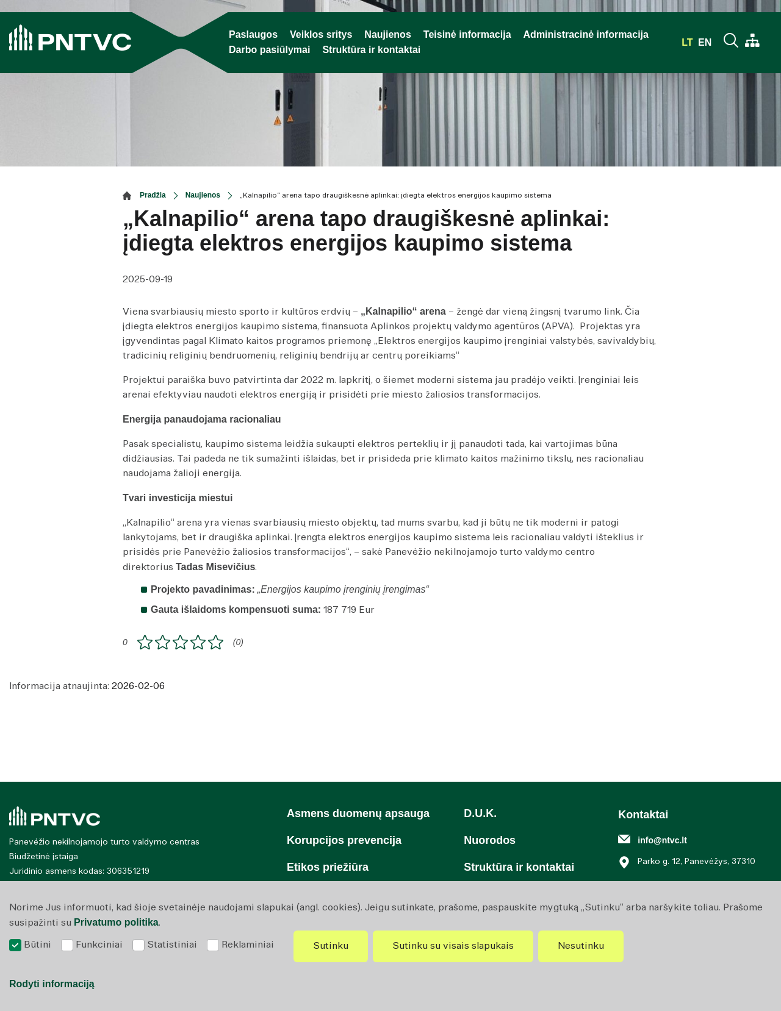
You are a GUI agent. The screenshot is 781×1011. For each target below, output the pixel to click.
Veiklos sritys (321, 34)
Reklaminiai (247, 944)
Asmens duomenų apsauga (358, 813)
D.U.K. (480, 813)
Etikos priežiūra (328, 867)
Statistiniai (172, 944)
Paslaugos (253, 34)
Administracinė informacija (586, 34)
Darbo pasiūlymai (269, 50)
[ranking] (216, 642)
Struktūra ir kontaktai (371, 50)
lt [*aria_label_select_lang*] (689, 42)
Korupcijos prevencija (344, 840)
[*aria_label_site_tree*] (752, 42)
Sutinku (330, 946)
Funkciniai (99, 944)
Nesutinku (581, 946)
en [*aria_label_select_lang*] (704, 42)
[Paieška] (733, 42)
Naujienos (387, 34)
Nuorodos (490, 840)
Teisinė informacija (467, 34)
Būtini (37, 944)
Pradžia (153, 195)
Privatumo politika (116, 922)
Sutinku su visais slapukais (453, 946)
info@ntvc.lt (662, 840)
